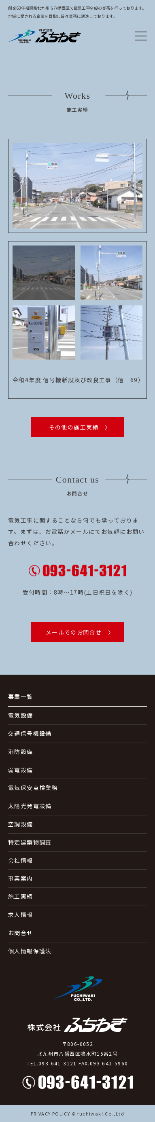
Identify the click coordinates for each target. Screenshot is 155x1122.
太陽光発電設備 (30, 806)
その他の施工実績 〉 (80, 427)
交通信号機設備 (30, 733)
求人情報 (20, 914)
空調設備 (20, 824)
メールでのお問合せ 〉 (80, 632)
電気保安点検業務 (33, 787)
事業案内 (20, 878)
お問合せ (20, 933)
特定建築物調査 (30, 842)
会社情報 (20, 860)
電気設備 (20, 715)
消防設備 (20, 751)
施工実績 (20, 896)
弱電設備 (20, 770)
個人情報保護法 (30, 951)
